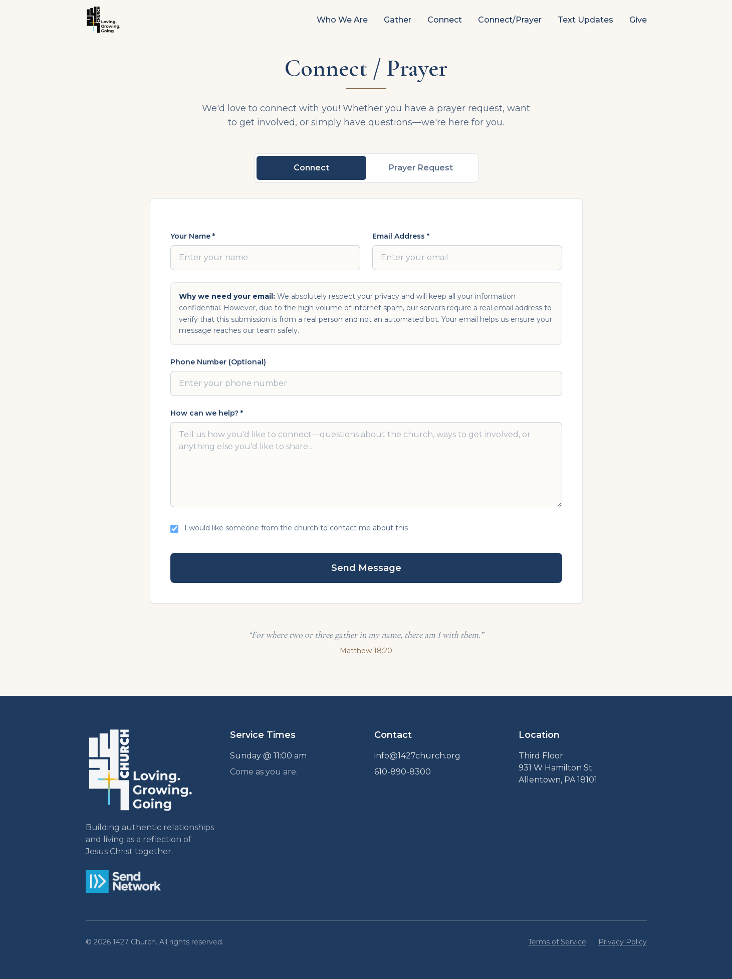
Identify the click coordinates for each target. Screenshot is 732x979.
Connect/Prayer (510, 20)
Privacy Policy (622, 941)
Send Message (366, 567)
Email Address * (400, 236)
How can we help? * (206, 413)
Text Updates (585, 20)
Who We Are (342, 20)
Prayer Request (421, 167)
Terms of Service (557, 941)
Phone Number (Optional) (218, 361)
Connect (444, 20)
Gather (397, 20)
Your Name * (192, 236)
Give (638, 20)
